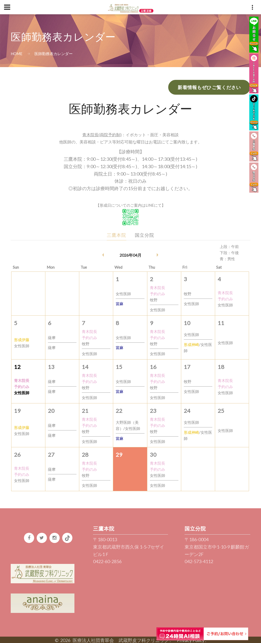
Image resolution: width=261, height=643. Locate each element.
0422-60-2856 (107, 561)
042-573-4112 (199, 561)
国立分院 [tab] (144, 235)
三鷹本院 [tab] (116, 235)
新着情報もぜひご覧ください (209, 87)
